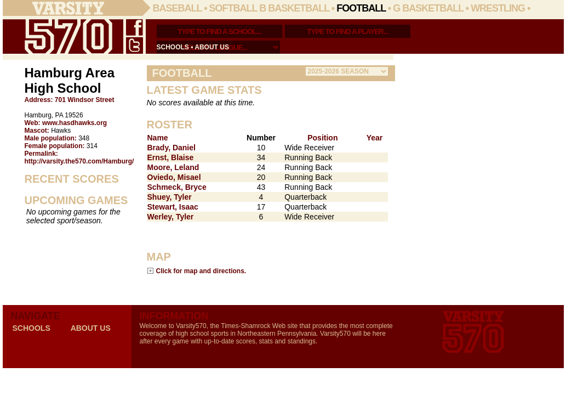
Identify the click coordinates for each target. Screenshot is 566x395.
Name (157, 137)
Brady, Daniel (171, 147)
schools (173, 47)
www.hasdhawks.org (74, 123)
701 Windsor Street (85, 100)
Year (375, 137)
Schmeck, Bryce (177, 187)
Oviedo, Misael (174, 177)
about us (212, 47)
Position (322, 137)
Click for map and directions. (201, 270)
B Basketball (294, 8)
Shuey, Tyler (169, 197)
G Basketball (428, 8)
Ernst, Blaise (170, 157)
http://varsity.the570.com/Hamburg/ (79, 161)
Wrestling (498, 8)
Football (361, 8)
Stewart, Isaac (172, 206)
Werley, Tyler (170, 216)
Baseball (177, 8)
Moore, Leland (173, 167)
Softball (233, 8)
